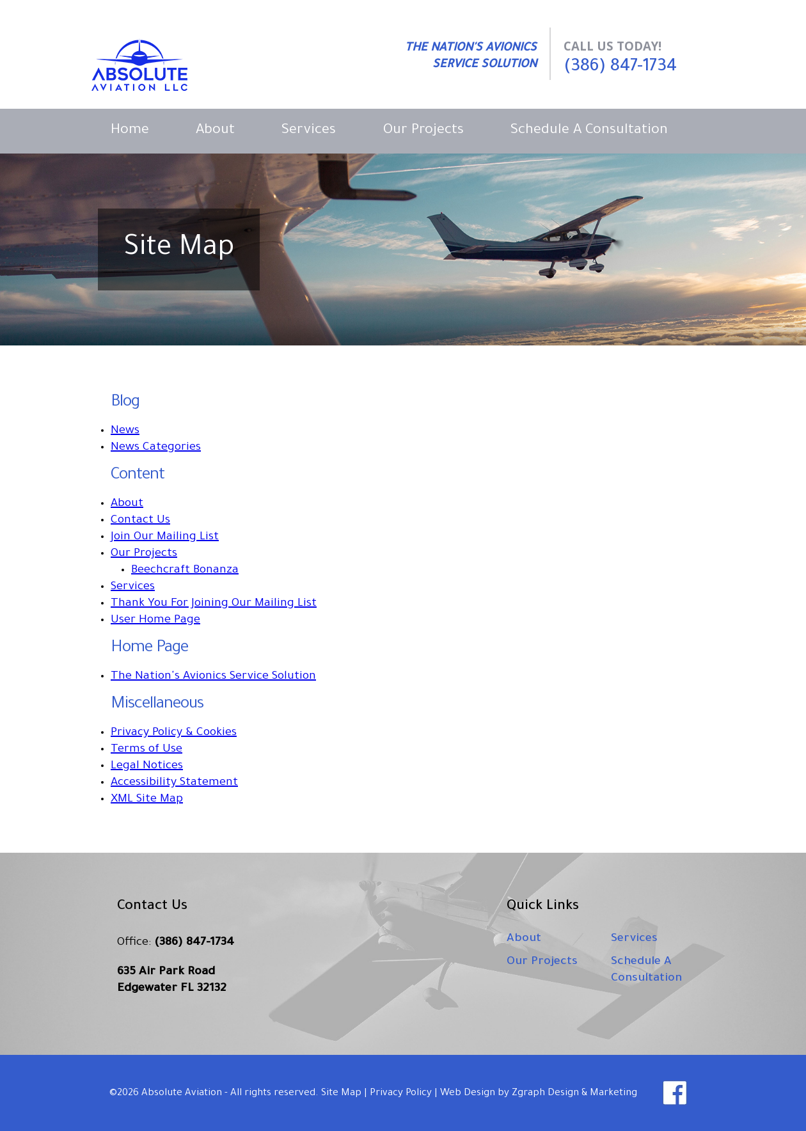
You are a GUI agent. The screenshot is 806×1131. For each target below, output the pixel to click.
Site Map (341, 1093)
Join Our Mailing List (165, 537)
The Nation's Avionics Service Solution (213, 676)
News (125, 431)
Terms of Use (146, 749)
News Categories (156, 447)
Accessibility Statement (174, 783)
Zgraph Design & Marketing (574, 1093)
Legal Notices (147, 766)
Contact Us (140, 520)
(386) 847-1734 (620, 67)
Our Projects (423, 131)
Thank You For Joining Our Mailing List (214, 603)
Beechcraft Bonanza (185, 570)
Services (308, 131)
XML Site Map (147, 799)
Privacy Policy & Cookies (174, 733)
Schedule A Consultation (589, 131)
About (215, 131)
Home (130, 131)
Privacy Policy (401, 1093)
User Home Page (155, 620)
